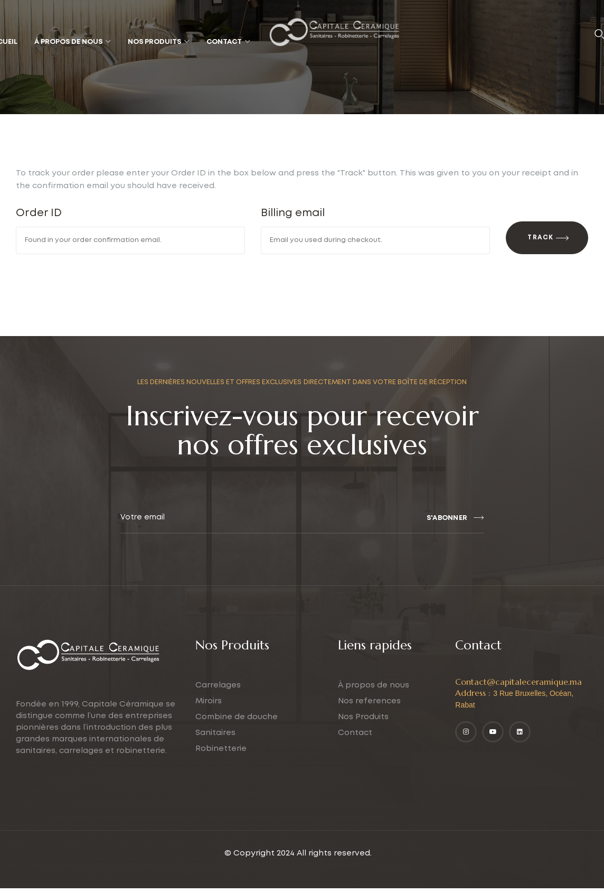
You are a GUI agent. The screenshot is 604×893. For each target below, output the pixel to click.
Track (540, 243)
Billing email (293, 213)
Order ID (39, 213)
